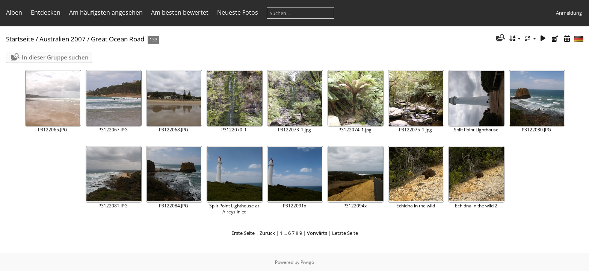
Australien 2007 (62, 39)
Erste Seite (243, 233)
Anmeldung (569, 12)
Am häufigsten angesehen (106, 12)
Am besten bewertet (179, 12)
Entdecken (45, 12)
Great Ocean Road (117, 39)
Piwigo (307, 262)
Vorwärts (317, 233)
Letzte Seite (345, 233)
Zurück (267, 233)
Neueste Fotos (237, 12)
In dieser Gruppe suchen (55, 57)
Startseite (20, 39)
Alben (14, 12)
